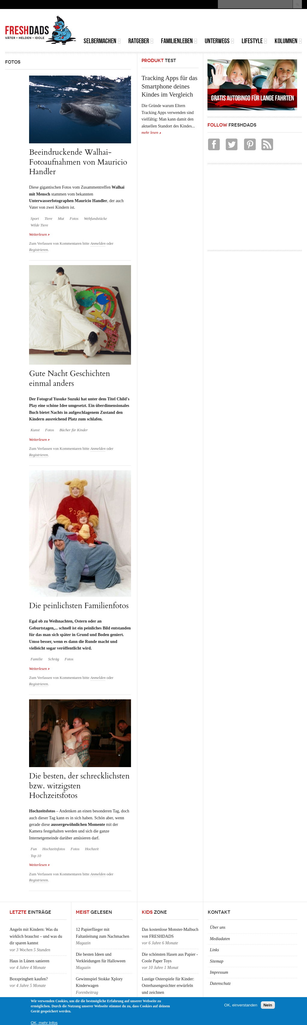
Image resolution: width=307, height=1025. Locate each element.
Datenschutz (220, 983)
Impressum (219, 972)
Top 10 (36, 856)
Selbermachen (102, 40)
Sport (35, 219)
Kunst (35, 430)
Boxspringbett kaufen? (29, 979)
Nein (268, 1005)
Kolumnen (288, 40)
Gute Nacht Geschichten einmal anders (69, 378)
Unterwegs (219, 40)
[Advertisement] (232, 24)
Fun (34, 849)
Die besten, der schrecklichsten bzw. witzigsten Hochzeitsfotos (79, 786)
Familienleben (179, 40)
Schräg (53, 659)
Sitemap (216, 961)
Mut (61, 219)
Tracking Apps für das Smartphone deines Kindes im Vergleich (169, 86)
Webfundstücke (95, 219)
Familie (37, 659)
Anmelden (98, 243)
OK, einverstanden (240, 1005)
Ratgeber (141, 40)
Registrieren (38, 250)
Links (214, 950)
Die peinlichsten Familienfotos (79, 605)
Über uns (217, 927)
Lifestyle (254, 40)
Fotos (74, 219)
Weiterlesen (39, 235)
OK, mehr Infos (44, 1023)
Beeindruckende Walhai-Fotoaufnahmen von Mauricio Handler (78, 162)
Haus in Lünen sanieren (29, 961)
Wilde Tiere (39, 225)
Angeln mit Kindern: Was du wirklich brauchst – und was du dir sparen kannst (36, 936)
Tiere (48, 219)
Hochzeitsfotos (53, 849)
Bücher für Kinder (73, 430)
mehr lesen (150, 132)
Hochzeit (92, 849)
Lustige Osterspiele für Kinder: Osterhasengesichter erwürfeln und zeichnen (168, 986)
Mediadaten (220, 939)
